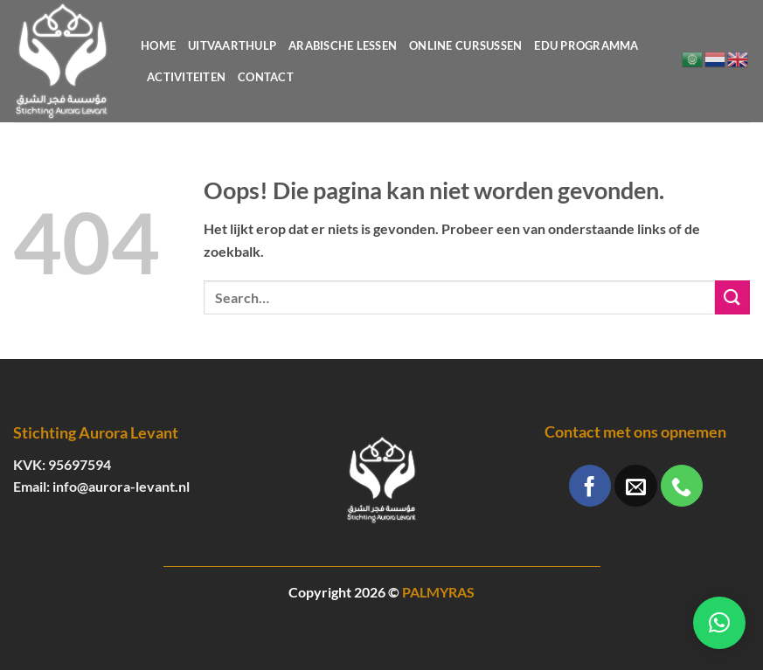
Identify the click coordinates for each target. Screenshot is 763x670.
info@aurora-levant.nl (121, 486)
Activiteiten (186, 77)
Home (158, 45)
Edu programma (586, 45)
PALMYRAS (438, 592)
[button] (719, 623)
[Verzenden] (732, 297)
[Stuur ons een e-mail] (635, 486)
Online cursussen (465, 45)
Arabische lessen (342, 45)
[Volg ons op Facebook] (590, 486)
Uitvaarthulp (232, 45)
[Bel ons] (682, 486)
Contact (266, 77)
